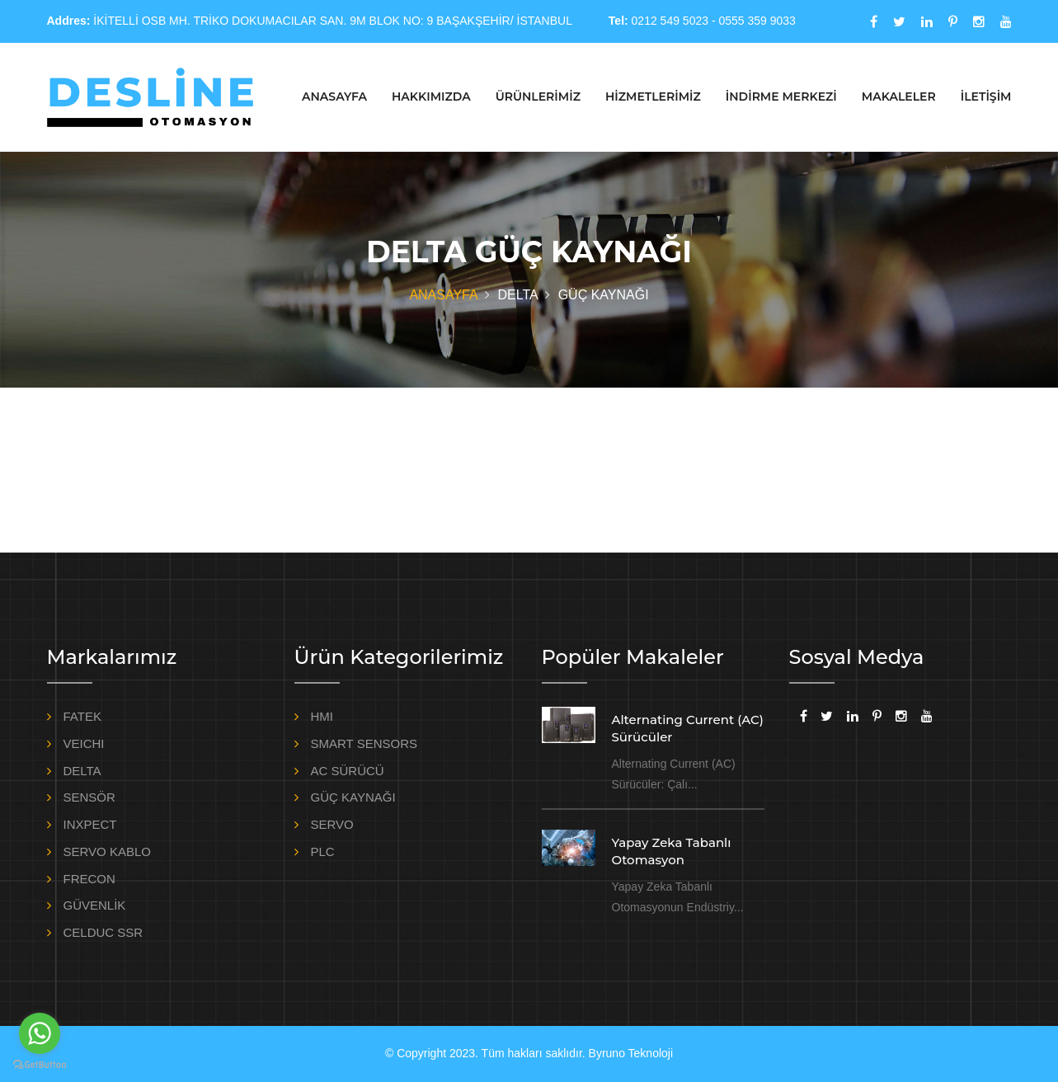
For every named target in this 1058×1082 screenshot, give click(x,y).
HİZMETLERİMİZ (653, 96)
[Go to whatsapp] (39, 1033)
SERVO (332, 824)
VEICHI (84, 743)
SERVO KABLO (107, 851)
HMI (322, 716)
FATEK (82, 716)
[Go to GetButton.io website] (39, 1065)
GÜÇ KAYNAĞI (353, 797)
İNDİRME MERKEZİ (781, 96)
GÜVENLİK (94, 905)
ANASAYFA (334, 96)
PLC (323, 851)
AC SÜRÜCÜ (347, 771)
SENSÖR (89, 797)
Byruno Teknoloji (631, 1053)
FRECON (89, 879)
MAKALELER (899, 96)
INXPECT (90, 824)
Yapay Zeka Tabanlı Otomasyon (671, 851)
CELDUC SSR (103, 932)
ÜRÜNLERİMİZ (538, 96)
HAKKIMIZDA (431, 96)
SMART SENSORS (364, 743)
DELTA (82, 771)
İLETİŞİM (986, 96)
